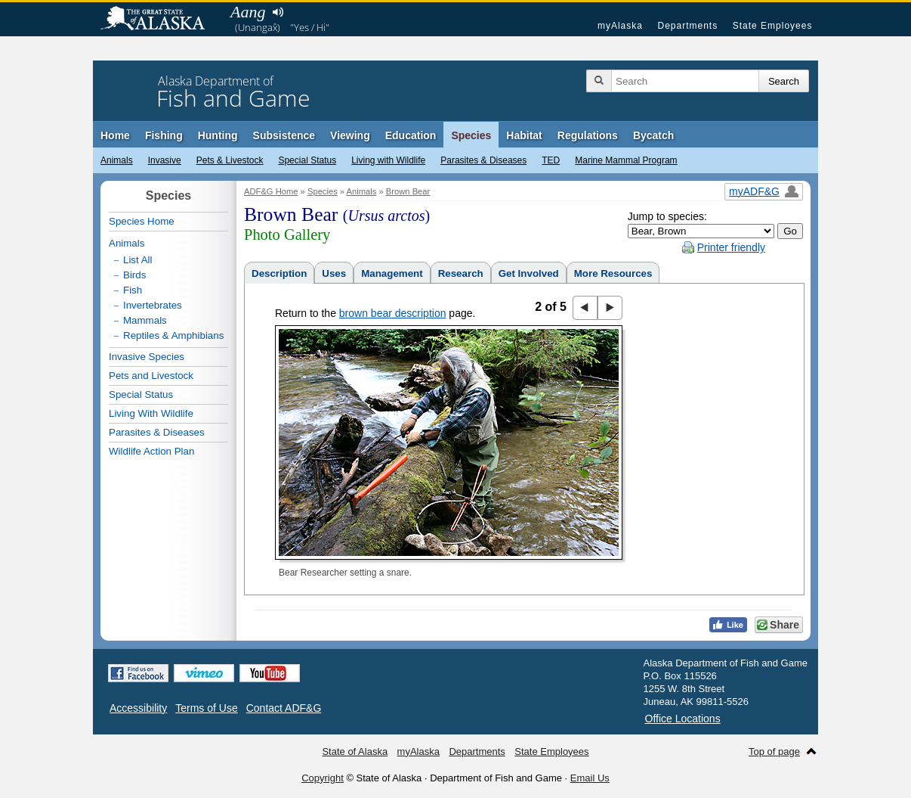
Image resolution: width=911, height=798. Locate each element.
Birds (134, 275)
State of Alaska (160, 19)
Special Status (307, 160)
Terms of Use (206, 708)
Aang (247, 11)
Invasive (164, 160)
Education (411, 135)
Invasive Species (146, 356)
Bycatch (653, 135)
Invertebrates (152, 305)
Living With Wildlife (151, 413)
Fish (132, 290)
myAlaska (620, 25)
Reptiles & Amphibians (173, 335)
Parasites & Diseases (483, 160)
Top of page (774, 751)
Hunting (218, 135)
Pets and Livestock (151, 375)
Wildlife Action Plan (151, 451)
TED (551, 160)
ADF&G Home (271, 191)
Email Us (590, 778)
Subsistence (284, 135)
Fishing (164, 135)
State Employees (773, 25)
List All (138, 259)
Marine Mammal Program (626, 160)
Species (471, 135)
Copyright (322, 778)
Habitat (524, 135)
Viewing (350, 135)
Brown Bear (408, 191)
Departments (687, 25)
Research (460, 273)
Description (279, 273)
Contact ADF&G (284, 708)
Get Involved (529, 273)
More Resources (613, 273)
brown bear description (392, 313)
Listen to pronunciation (277, 12)
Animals (116, 160)
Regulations (587, 135)
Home (115, 135)
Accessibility (138, 708)
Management (391, 273)
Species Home (141, 221)
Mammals (145, 320)
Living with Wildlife (388, 160)
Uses (334, 273)
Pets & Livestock (230, 160)
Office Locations (683, 719)
